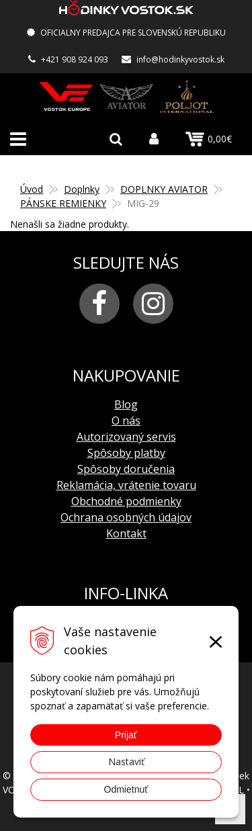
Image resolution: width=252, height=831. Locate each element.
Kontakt (126, 533)
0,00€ (208, 139)
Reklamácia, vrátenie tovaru (126, 485)
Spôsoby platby (126, 452)
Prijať (126, 735)
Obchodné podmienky (126, 501)
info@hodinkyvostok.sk (180, 59)
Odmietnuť (126, 789)
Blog (126, 404)
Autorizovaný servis (126, 436)
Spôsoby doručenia (126, 469)
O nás (126, 420)
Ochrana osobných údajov (126, 517)
